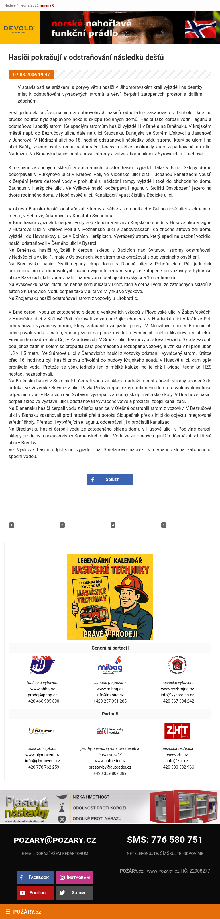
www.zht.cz (177, 754)
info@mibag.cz (110, 695)
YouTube (39, 892)
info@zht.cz (177, 760)
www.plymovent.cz (42, 754)
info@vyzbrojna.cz (177, 695)
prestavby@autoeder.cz (110, 767)
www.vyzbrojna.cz (177, 689)
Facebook (38, 877)
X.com (78, 892)
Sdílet (112, 479)
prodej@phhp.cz (43, 695)
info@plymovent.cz (42, 760)
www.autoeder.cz (110, 760)
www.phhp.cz (42, 689)
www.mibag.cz (110, 689)
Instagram (78, 877)
